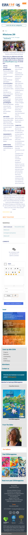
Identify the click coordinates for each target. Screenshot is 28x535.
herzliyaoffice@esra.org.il (10, 61)
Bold (6, 268)
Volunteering (6, 356)
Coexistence (8, 314)
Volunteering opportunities (14, 495)
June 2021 (5, 37)
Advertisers (5, 364)
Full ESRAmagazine (14, 419)
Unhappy (13, 274)
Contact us (5, 369)
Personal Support (14, 497)
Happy (19, 272)
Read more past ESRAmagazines (13, 481)
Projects (5, 352)
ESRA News (6, 361)
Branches (6, 354)
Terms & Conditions (19, 529)
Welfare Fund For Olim (14, 498)
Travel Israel (8, 342)
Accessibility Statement (9, 529)
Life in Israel (11, 37)
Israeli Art (7, 330)
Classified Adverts (14, 386)
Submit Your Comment (13, 303)
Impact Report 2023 (14, 487)
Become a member (14, 506)
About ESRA (14, 486)
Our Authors (7, 449)
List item (8, 272)
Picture (17, 268)
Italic (8, 268)
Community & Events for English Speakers (14, 493)
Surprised (8, 274)
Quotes (12, 272)
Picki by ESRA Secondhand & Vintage (14, 500)
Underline (11, 268)
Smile (6, 274)
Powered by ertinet (19, 531)
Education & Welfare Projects (14, 490)
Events (5, 359)
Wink (16, 274)
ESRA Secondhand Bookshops (14, 501)
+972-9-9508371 (8, 509)
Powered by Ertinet (6, 534)
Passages (17, 37)
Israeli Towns (8, 322)
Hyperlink (15, 268)
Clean (15, 272)
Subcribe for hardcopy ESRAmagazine (11, 382)
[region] (14, 16)
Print (6, 31)
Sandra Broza (7, 38)
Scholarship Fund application (14, 492)
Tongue (11, 274)
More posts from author (19, 226)
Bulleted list (20, 270)
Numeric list (6, 272)
